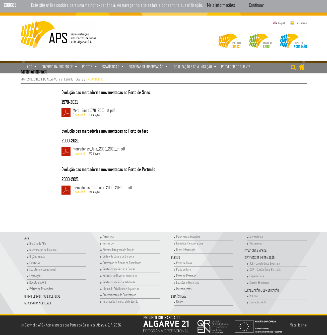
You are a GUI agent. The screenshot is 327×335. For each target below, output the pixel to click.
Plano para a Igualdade (187, 237)
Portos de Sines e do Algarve (39, 79)
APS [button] (32, 68)
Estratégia (107, 237)
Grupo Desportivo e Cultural (42, 296)
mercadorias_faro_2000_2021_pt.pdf (160, 151)
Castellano (301, 23)
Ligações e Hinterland (186, 282)
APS (26, 238)
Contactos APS (256, 302)
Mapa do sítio (298, 325)
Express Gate (255, 276)
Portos (175, 257)
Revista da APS (36, 282)
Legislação (33, 276)
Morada (252, 295)
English (281, 23)
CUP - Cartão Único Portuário (264, 269)
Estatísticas (72, 79)
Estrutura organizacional (41, 269)
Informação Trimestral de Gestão (119, 301)
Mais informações (221, 5)
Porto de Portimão (185, 276)
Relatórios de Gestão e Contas (117, 269)
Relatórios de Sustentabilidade (117, 282)
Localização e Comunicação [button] (194, 68)
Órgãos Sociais (36, 256)
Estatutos (33, 263)
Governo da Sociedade (37, 303)
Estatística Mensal (256, 251)
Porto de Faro (182, 269)
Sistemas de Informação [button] (148, 68)
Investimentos (182, 289)
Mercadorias (255, 237)
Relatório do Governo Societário (118, 275)
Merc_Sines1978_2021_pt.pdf (160, 112)
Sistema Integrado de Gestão (117, 249)
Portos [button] (90, 68)
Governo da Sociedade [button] (59, 68)
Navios (178, 302)
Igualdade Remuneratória (188, 243)
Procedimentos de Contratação (118, 295)
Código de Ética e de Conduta (117, 256)
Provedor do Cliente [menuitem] (235, 66)
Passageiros (255, 243)
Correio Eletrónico (258, 282)
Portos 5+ (107, 243)
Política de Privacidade (40, 289)
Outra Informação (184, 249)
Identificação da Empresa (41, 250)
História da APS (36, 243)
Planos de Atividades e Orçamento (119, 288)
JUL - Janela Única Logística (263, 263)
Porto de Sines (183, 263)
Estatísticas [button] (113, 68)
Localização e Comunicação (261, 290)
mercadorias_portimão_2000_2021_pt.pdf (160, 190)
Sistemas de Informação (259, 258)
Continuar (256, 5)
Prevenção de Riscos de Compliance (120, 263)
